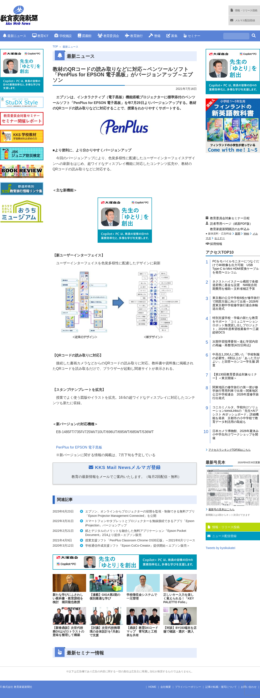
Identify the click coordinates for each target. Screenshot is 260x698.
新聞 (237, 233)
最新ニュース (14, 36)
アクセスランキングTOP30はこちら (229, 449)
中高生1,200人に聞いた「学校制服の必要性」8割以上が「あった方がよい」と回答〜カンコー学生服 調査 (236, 360)
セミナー (191, 36)
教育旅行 (134, 36)
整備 (154, 36)
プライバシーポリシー (188, 686)
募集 (171, 36)
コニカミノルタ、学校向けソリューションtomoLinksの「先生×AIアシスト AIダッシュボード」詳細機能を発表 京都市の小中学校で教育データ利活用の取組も (235, 414)
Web (246, 233)
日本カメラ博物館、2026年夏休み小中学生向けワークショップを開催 (235, 434)
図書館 (85, 36)
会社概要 (165, 686)
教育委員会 (108, 36)
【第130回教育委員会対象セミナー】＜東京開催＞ (234, 376)
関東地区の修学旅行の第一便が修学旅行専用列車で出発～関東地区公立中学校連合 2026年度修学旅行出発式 (235, 392)
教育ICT (40, 36)
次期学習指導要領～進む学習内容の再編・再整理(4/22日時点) (235, 343)
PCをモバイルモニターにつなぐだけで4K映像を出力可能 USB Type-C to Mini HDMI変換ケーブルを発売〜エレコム (235, 266)
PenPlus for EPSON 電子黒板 (79, 447)
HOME (152, 686)
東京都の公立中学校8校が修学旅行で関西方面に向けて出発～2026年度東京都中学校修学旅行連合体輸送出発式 (236, 303)
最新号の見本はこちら (221, 509)
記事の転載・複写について (221, 686)
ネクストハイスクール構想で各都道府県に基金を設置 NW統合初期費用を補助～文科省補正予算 (235, 285)
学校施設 (63, 36)
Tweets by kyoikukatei (220, 548)
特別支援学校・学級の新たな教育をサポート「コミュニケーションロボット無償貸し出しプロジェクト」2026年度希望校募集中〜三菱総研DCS (235, 325)
